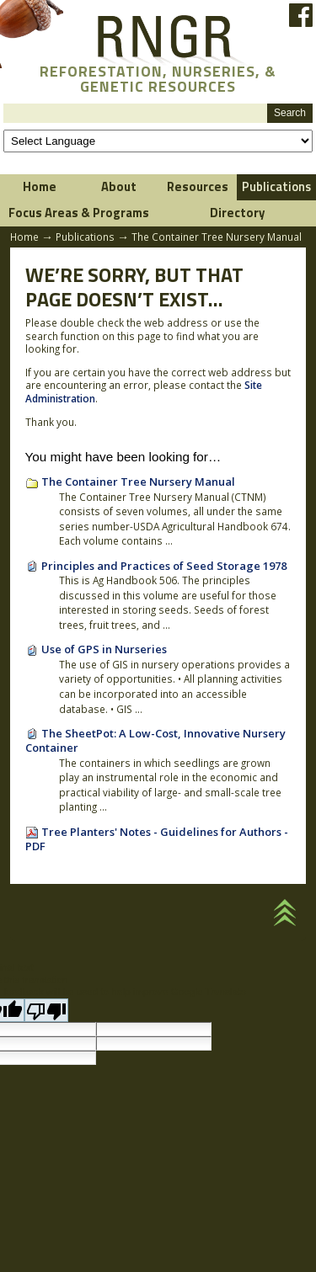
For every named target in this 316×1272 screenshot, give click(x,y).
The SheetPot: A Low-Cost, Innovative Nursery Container (155, 741)
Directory (237, 212)
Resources (197, 186)
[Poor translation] (46, 1010)
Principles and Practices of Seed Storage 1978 (164, 565)
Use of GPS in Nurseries (104, 649)
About (119, 186)
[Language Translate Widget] (158, 141)
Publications (85, 236)
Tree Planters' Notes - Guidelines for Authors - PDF (156, 839)
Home (39, 186)
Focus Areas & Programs (78, 212)
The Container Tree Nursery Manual (138, 481)
